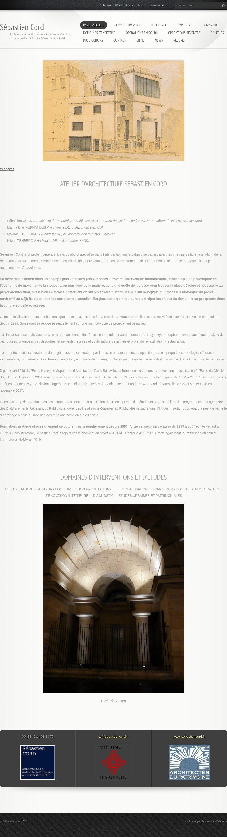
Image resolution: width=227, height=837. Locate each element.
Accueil (107, 5)
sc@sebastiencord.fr (113, 736)
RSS (143, 5)
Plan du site (125, 5)
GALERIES (217, 32)
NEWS (159, 40)
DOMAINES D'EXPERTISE (99, 32)
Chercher (222, 5)
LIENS (140, 40)
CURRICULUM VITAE (127, 25)
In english (7, 169)
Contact (120, 40)
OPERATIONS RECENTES (184, 32)
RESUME (178, 40)
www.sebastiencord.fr (189, 736)
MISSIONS (185, 25)
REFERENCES (159, 25)
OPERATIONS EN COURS (142, 32)
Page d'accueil (93, 25)
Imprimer (159, 5)
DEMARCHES (211, 25)
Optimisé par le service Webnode (206, 821)
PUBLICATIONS (93, 40)
